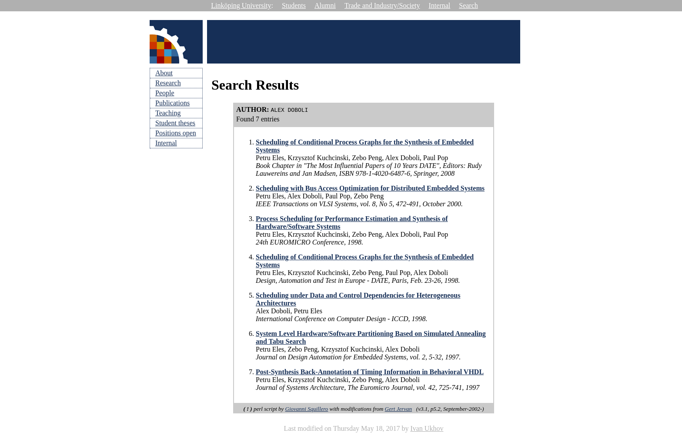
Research (168, 83)
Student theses (175, 123)
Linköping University (241, 5)
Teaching (168, 113)
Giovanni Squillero (306, 409)
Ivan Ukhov (426, 428)
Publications (172, 103)
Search (468, 5)
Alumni (325, 5)
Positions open (175, 133)
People (164, 93)
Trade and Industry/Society (382, 5)
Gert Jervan (398, 409)
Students (294, 5)
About (164, 73)
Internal (440, 5)
